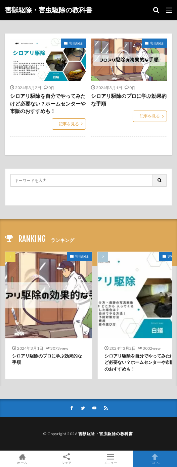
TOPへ (155, 458)
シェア (66, 459)
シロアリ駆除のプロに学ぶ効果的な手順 (129, 100)
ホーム (22, 458)
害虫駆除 (76, 43)
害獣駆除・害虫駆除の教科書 (48, 10)
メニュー (111, 458)
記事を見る (69, 123)
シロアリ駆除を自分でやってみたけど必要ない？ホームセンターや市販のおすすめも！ (48, 103)
